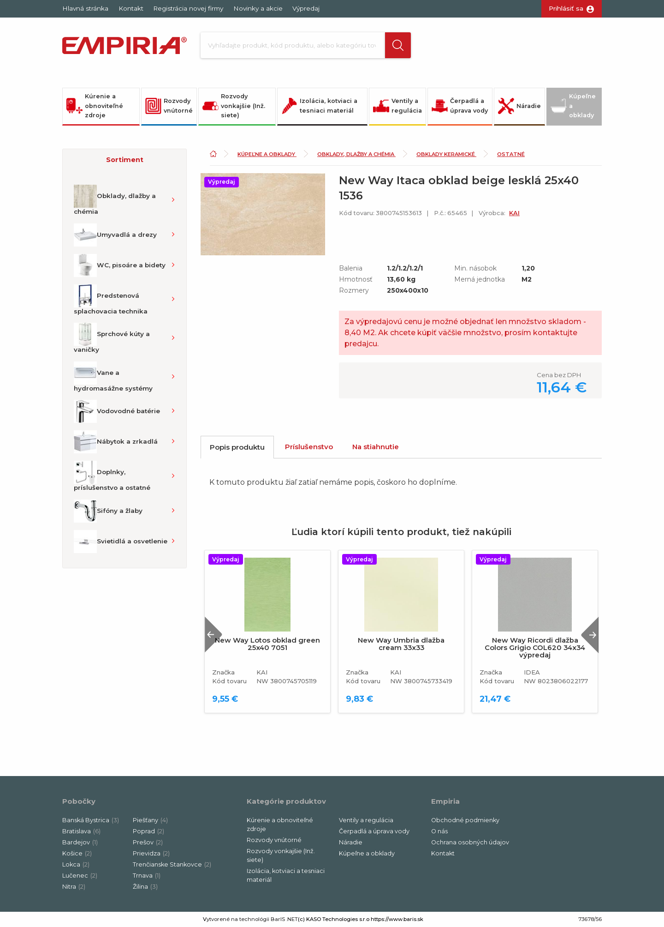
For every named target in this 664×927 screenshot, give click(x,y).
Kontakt (131, 8)
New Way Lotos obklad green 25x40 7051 (267, 644)
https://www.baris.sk (397, 919)
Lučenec (79, 875)
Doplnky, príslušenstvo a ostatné (112, 476)
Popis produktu (237, 447)
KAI (514, 213)
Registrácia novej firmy (188, 8)
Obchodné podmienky (465, 820)
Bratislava (81, 831)
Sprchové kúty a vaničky (112, 338)
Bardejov (80, 842)
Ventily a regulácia (397, 105)
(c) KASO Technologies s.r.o (333, 919)
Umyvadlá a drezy (115, 235)
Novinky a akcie (258, 8)
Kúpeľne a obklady (573, 106)
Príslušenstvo (309, 446)
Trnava (146, 875)
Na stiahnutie (375, 446)
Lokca (75, 864)
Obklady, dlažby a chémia (115, 200)
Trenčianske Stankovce (172, 864)
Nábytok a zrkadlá (116, 441)
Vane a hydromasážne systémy (113, 376)
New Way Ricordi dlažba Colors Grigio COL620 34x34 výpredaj (535, 648)
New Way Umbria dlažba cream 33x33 (401, 644)
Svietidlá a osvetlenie (120, 541)
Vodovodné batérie (117, 411)
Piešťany (150, 820)
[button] (398, 45)
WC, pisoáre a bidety (120, 265)
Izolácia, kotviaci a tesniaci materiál (319, 105)
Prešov (148, 842)
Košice (77, 853)
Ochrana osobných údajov (470, 842)
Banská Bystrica (90, 820)
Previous (213, 634)
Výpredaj (306, 8)
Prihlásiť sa (566, 8)
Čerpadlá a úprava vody (460, 105)
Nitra (73, 886)
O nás (439, 831)
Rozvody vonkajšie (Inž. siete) (233, 106)
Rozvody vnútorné (169, 105)
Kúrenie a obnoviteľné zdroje (94, 106)
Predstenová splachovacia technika (111, 299)
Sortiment (124, 160)
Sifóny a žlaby (108, 511)
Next (590, 634)
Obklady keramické (446, 154)
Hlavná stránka (85, 8)
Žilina (145, 886)
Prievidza (151, 853)
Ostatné (511, 154)
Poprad (148, 831)
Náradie (519, 106)
